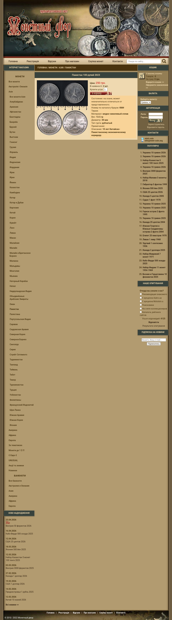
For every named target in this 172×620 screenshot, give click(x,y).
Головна (13, 61)
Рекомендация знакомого (154, 294)
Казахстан (15, 187)
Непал (13, 286)
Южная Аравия (17, 415)
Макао (13, 238)
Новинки (13, 470)
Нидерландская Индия (21, 291)
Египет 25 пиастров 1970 (155, 235)
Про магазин (72, 61)
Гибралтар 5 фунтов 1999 (155, 184)
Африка (12, 435)
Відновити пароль (155, 127)
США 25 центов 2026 (15, 541)
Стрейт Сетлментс (18, 354)
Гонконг (13, 142)
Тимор (13, 380)
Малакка (14, 261)
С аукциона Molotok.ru (152, 301)
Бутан (12, 132)
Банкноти (20, 475)
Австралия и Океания (19, 486)
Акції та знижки (16, 465)
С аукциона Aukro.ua (152, 298)
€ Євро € (13, 455)
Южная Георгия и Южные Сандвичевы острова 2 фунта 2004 (153, 229)
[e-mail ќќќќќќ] (154, 339)
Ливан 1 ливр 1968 (152, 239)
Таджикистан (16, 359)
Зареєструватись (156, 124)
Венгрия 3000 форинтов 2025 (20, 568)
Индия (13, 157)
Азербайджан (16, 102)
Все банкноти (15, 481)
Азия (11, 491)
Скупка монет (95, 61)
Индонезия (15, 162)
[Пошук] (164, 61)
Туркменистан (16, 385)
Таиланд (14, 364)
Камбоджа (15, 192)
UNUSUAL (13, 460)
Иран (12, 177)
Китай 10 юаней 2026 (16, 600)
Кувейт (13, 223)
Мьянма (14, 276)
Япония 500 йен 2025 (16, 549)
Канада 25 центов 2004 (154, 222)
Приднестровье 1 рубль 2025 (19, 592)
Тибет (12, 375)
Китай (12, 212)
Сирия (13, 349)
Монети (53, 67)
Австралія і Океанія (18, 86)
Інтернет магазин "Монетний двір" (38, 23)
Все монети (14, 81)
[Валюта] (146, 102)
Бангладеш (15, 117)
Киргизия (14, 208)
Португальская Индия (20, 319)
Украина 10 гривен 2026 (154, 152)
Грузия (13, 147)
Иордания (14, 167)
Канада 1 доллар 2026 (16, 576)
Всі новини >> (12, 605)
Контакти (117, 61)
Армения (14, 107)
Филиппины (15, 400)
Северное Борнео (18, 339)
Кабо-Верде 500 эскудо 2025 (19, 534)
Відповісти (154, 322)
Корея (13, 218)
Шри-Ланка (15, 410)
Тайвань (14, 369)
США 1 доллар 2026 (15, 584)
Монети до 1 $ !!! (16, 450)
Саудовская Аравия (19, 329)
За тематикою (15, 445)
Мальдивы (15, 266)
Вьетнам (14, 137)
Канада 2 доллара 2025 (154, 250)
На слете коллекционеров (154, 309)
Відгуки (52, 61)
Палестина (15, 314)
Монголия (14, 271)
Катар (12, 197)
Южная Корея (16, 420)
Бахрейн (14, 122)
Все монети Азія (17, 97)
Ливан (13, 233)
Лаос (12, 228)
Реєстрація (33, 61)
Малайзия (14, 243)
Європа (12, 440)
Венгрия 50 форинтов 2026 (18, 526)
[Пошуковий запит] (144, 61)
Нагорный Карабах (19, 281)
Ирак (12, 172)
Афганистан (15, 112)
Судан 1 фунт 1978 (152, 200)
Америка (13, 430)
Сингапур (14, 344)
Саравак (14, 324)
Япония (13, 425)
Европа (12, 506)
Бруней (13, 127)
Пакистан (70, 67)
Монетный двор (25, 618)
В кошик (101, 93)
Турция (13, 390)
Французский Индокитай (22, 405)
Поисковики (148, 305)
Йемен (13, 182)
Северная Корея (17, 334)
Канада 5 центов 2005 (153, 196)
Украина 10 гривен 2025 (154, 204)
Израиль (14, 152)
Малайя (13, 248)
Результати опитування (153, 326)
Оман (12, 304)
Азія (61, 67)
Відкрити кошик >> (155, 82)
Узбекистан (15, 395)
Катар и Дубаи (16, 202)
